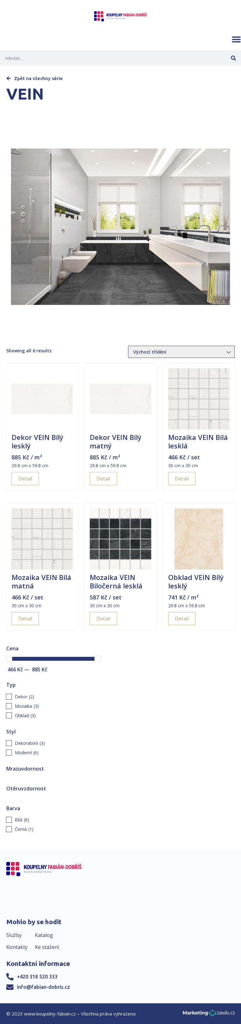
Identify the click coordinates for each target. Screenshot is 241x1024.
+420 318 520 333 (37, 976)
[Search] (233, 58)
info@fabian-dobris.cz (43, 987)
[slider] (9, 659)
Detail (25, 478)
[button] (236, 39)
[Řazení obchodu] (181, 352)
